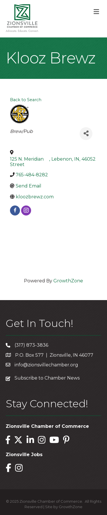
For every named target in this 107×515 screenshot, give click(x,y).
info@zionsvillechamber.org (46, 365)
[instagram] (26, 210)
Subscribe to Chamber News (47, 378)
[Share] (86, 133)
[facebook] (15, 210)
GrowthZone (68, 281)
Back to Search (25, 99)
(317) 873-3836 (31, 345)
